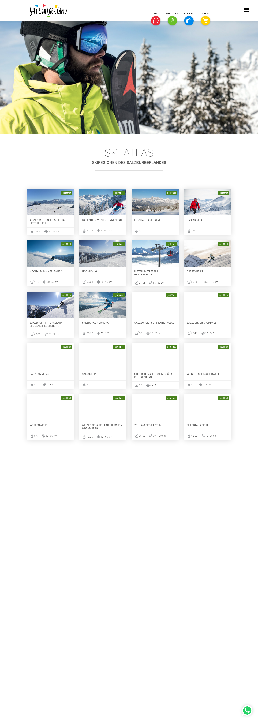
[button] (155, 20)
